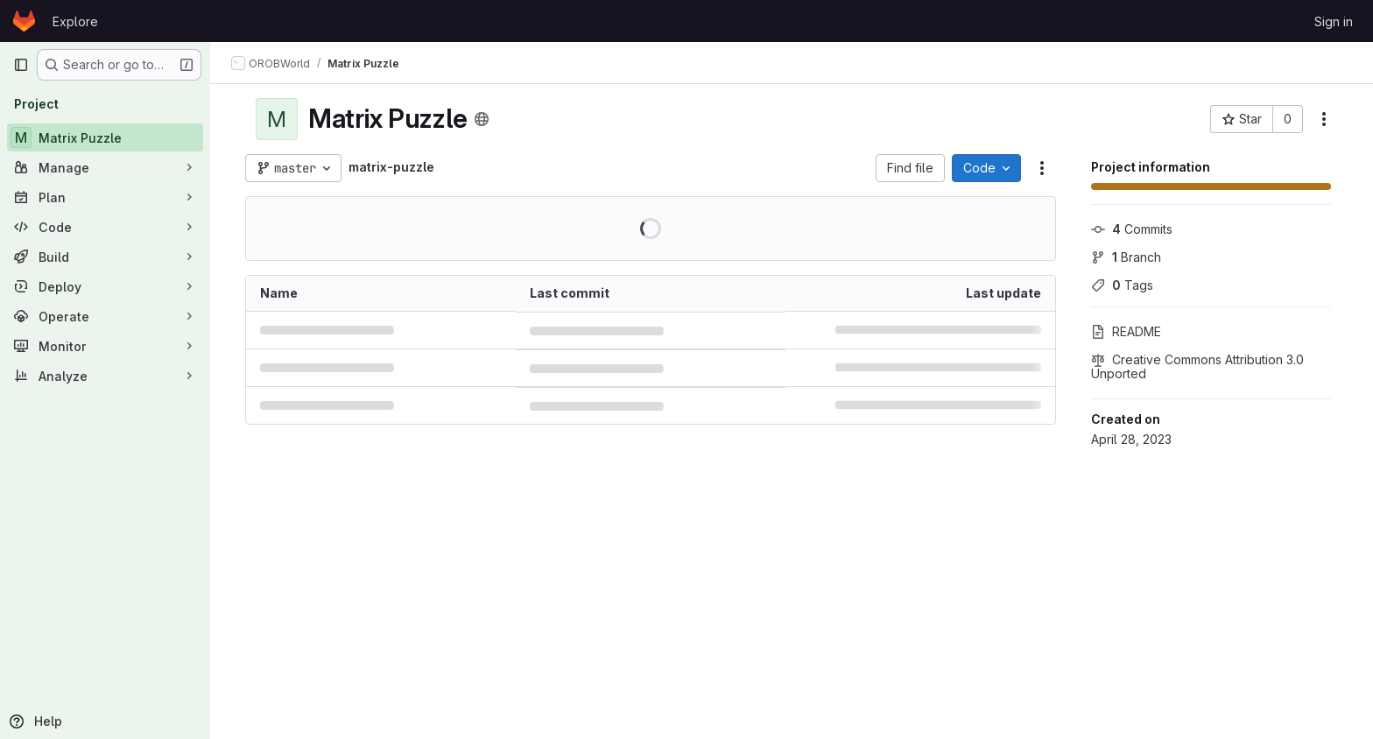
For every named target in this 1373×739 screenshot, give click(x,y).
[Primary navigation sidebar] (21, 65)
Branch (1126, 257)
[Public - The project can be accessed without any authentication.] (482, 119)
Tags (1122, 285)
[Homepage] (24, 21)
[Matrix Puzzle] (105, 137)
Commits (1131, 229)
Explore (75, 21)
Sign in (1333, 21)
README (1126, 331)
